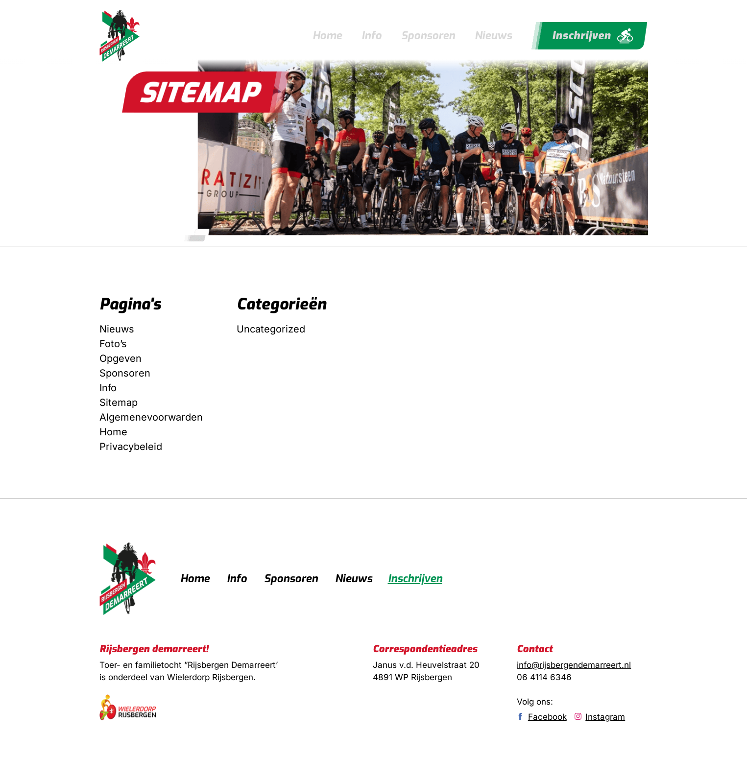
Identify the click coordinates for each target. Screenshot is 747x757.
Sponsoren (428, 35)
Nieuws (493, 35)
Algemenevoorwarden (151, 417)
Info (371, 35)
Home (327, 35)
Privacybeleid (130, 446)
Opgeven (120, 358)
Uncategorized (271, 328)
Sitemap (118, 402)
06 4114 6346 (544, 677)
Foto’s (113, 343)
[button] (199, 92)
